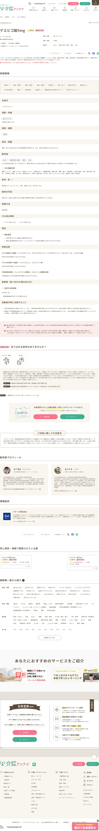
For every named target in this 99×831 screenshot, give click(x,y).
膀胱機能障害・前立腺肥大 (21, 610)
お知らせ (86, 801)
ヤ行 (57, 630)
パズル (33, 801)
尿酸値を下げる (18, 591)
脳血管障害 (52, 607)
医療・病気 (62, 783)
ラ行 (63, 630)
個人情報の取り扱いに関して (51, 822)
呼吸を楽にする (75, 591)
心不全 (23, 604)
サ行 (27, 630)
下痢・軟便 (74, 617)
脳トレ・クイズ (36, 776)
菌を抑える (52, 587)
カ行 (20, 630)
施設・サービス (64, 787)
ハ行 (45, 630)
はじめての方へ (52, 3)
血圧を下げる (29, 587)
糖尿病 (38, 604)
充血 (14, 623)
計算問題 (34, 787)
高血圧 (15, 604)
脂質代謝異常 (59, 604)
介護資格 (6, 794)
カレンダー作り (36, 780)
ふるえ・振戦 (73, 620)
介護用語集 (86, 794)
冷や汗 (83, 620)
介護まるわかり (7, 772)
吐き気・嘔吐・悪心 (61, 617)
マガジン (88, 785)
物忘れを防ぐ (73, 594)
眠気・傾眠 (80, 623)
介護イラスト (61, 772)
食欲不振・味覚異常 (87, 617)
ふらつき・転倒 (52, 623)
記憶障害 (63, 623)
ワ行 (69, 630)
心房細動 (69, 604)
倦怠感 (64, 620)
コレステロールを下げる (82, 587)
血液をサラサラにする (45, 591)
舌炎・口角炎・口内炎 (20, 620)
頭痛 (40, 617)
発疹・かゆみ (17, 617)
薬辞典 (87, 772)
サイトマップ (87, 804)
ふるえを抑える (85, 594)
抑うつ (72, 623)
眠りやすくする (18, 594)
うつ (92, 604)
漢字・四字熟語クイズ (38, 794)
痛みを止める (17, 587)
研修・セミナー (90, 776)
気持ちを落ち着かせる (33, 594)
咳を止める (86, 591)
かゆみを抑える (48, 594)
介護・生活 (62, 780)
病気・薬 (6, 787)
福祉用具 (62, 790)
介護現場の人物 (64, 776)
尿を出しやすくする (30, 597)
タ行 (33, 630)
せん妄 (36, 623)
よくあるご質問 (62, 3)
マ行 (51, 630)
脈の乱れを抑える (61, 591)
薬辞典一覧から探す (10, 580)
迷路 (32, 812)
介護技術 (6, 780)
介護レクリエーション (37, 772)
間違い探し (34, 805)
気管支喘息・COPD (82, 604)
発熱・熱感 (48, 617)
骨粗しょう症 (47, 604)
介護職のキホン (8, 776)
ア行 (14, 630)
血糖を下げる (41, 587)
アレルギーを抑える (65, 587)
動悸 (89, 620)
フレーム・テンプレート (66, 798)
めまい (33, 617)
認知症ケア (7, 783)
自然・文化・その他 (65, 794)
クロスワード (35, 790)
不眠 (26, 617)
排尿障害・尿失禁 (25, 623)
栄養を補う (16, 597)
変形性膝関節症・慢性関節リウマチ (71, 607)
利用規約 (66, 822)
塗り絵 (33, 783)
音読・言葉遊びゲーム (38, 797)
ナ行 (39, 630)
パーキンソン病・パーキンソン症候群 (34, 607)
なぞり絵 (34, 808)
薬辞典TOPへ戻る (49, 638)
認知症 (30, 604)
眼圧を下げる (61, 594)
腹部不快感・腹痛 (46, 620)
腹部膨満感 (34, 620)
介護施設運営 (8, 798)
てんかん (16, 607)
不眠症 (35, 610)
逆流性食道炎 (51, 610)
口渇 (43, 623)
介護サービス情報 (9, 790)
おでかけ (88, 781)
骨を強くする (30, 591)
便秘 (42, 610)
